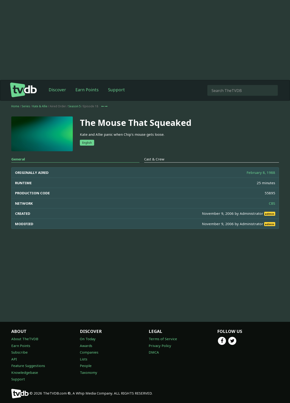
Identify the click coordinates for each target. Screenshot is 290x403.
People (86, 365)
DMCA (154, 352)
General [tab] (18, 159)
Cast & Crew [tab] (154, 159)
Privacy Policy (160, 345)
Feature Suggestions (28, 365)
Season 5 (74, 106)
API (14, 359)
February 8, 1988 (261, 172)
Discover (57, 89)
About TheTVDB (24, 338)
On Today (88, 338)
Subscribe (19, 352)
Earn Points (87, 89)
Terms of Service (163, 338)
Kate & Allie (39, 106)
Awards (86, 345)
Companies (89, 352)
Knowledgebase (24, 372)
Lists (83, 359)
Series (26, 106)
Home (15, 106)
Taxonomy (88, 372)
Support (116, 89)
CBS (272, 203)
